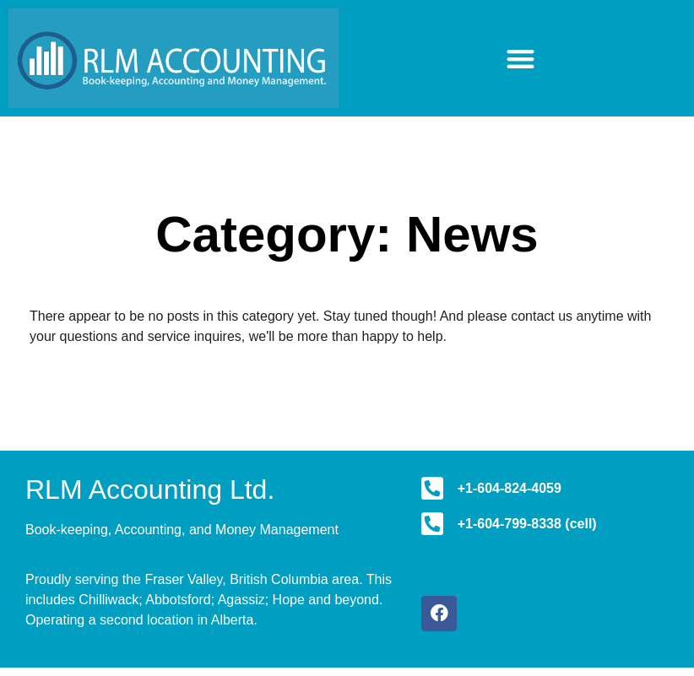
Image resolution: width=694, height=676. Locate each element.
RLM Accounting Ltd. (149, 489)
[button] (520, 58)
